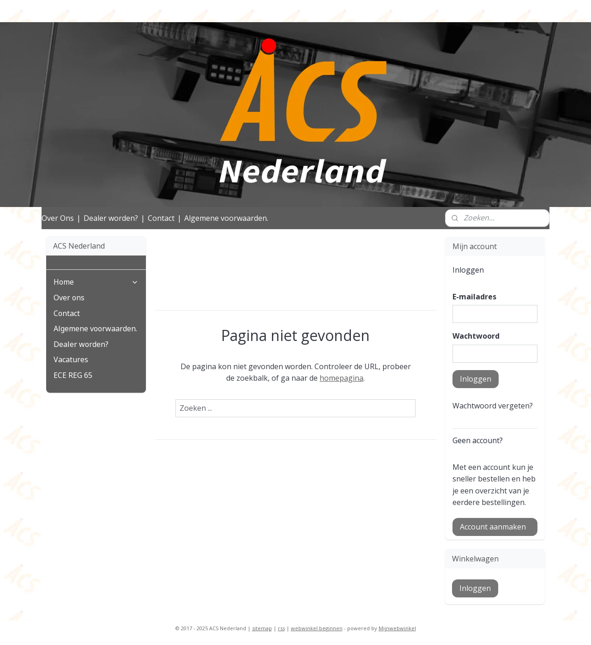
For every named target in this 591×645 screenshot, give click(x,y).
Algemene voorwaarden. (226, 218)
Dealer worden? (111, 218)
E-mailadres (474, 297)
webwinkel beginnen (317, 628)
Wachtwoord (476, 336)
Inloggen (475, 379)
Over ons (69, 298)
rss (281, 628)
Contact (161, 218)
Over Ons (58, 218)
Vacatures (71, 360)
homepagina (341, 378)
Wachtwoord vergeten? (492, 406)
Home (96, 282)
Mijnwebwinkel (397, 628)
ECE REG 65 (73, 375)
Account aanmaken (493, 527)
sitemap (262, 628)
